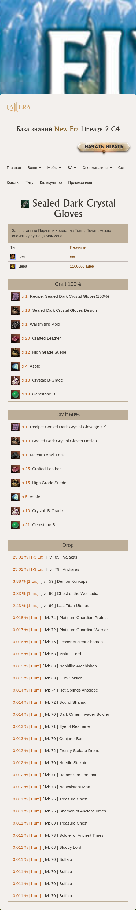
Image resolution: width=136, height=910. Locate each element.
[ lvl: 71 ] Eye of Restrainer (51, 726)
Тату (30, 182)
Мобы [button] (54, 168)
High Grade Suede (38, 352)
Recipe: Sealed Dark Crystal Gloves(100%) (60, 296)
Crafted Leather (36, 338)
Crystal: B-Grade (37, 380)
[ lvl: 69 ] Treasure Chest (49, 822)
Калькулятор (51, 182)
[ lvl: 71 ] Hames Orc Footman (54, 774)
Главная (14, 168)
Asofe (25, 366)
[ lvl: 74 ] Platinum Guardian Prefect (59, 617)
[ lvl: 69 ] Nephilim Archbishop (54, 665)
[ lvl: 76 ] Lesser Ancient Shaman (57, 641)
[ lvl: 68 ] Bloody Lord (46, 847)
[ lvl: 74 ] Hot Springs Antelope (54, 689)
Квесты (13, 182)
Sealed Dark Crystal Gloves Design (54, 310)
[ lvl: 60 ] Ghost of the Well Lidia (54, 593)
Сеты (122, 168)
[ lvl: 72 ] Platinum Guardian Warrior (59, 629)
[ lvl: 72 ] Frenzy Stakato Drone (55, 750)
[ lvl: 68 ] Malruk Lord (46, 653)
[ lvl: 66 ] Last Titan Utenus (50, 605)
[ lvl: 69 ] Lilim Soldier (46, 677)
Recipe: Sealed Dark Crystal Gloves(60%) (59, 427)
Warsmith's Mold (35, 324)
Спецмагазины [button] (97, 168)
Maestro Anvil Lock (38, 455)
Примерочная (80, 182)
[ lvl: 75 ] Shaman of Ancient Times (58, 810)
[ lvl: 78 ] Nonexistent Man (50, 786)
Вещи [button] (34, 168)
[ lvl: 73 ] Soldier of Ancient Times (57, 835)
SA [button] (72, 168)
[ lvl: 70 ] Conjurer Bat (46, 738)
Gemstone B (33, 394)
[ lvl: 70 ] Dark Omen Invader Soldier (60, 714)
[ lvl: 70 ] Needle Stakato (49, 762)
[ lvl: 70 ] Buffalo (41, 859)
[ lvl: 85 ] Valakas (44, 556)
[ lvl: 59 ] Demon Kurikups (49, 581)
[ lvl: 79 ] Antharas (45, 569)
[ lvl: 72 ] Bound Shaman (49, 702)
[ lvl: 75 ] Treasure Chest (49, 798)
